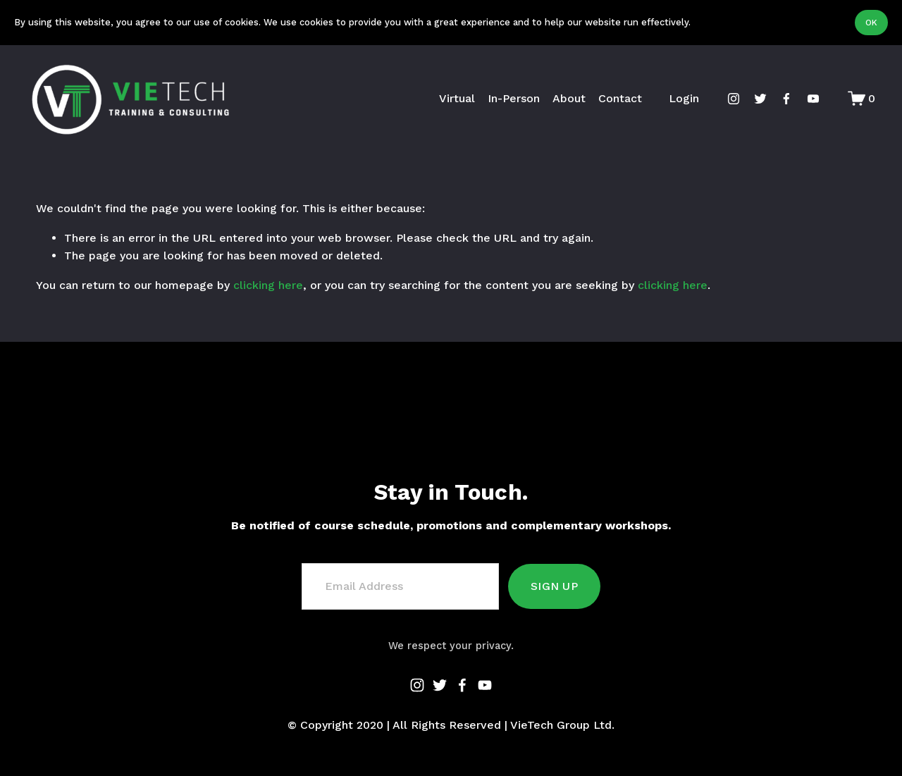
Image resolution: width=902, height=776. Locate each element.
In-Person (504, 98)
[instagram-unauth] (724, 99)
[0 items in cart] (852, 99)
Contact (610, 98)
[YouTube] (804, 99)
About (559, 98)
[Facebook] (777, 99)
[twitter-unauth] (750, 99)
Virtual (448, 98)
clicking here (268, 285)
